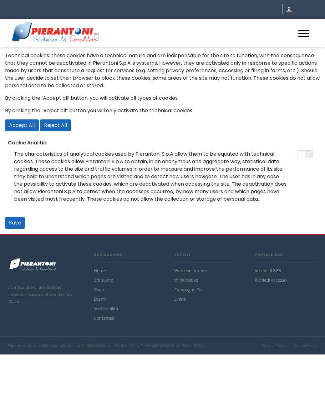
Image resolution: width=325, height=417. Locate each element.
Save (15, 222)
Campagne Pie (188, 290)
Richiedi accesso (271, 280)
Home (100, 271)
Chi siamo (103, 280)
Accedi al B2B (268, 271)
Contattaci (104, 318)
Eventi (100, 299)
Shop (99, 290)
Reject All (55, 125)
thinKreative (186, 280)
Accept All (22, 125)
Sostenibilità (106, 308)
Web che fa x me (190, 271)
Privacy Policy (274, 345)
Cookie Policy (305, 345)
